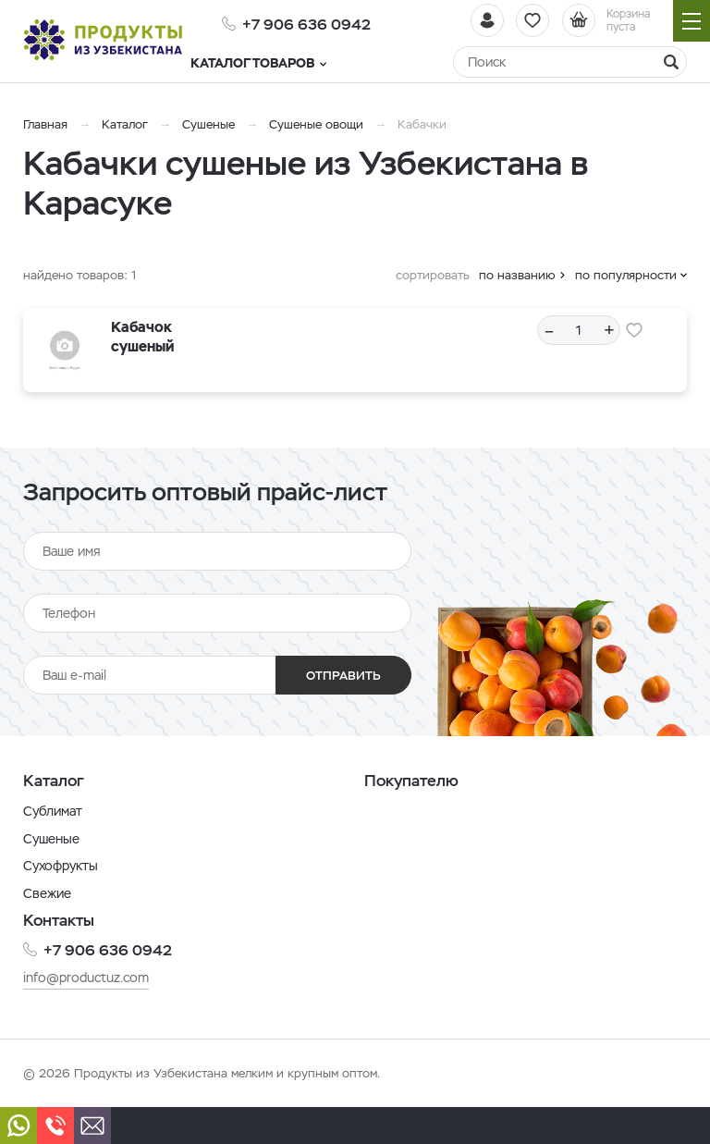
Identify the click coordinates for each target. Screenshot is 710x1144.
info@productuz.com (86, 977)
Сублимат (52, 811)
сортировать (433, 275)
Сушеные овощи (316, 124)
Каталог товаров (290, 63)
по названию (517, 275)
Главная (45, 124)
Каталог (125, 124)
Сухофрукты (60, 865)
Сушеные (208, 124)
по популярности (626, 275)
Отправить (342, 675)
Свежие (47, 893)
